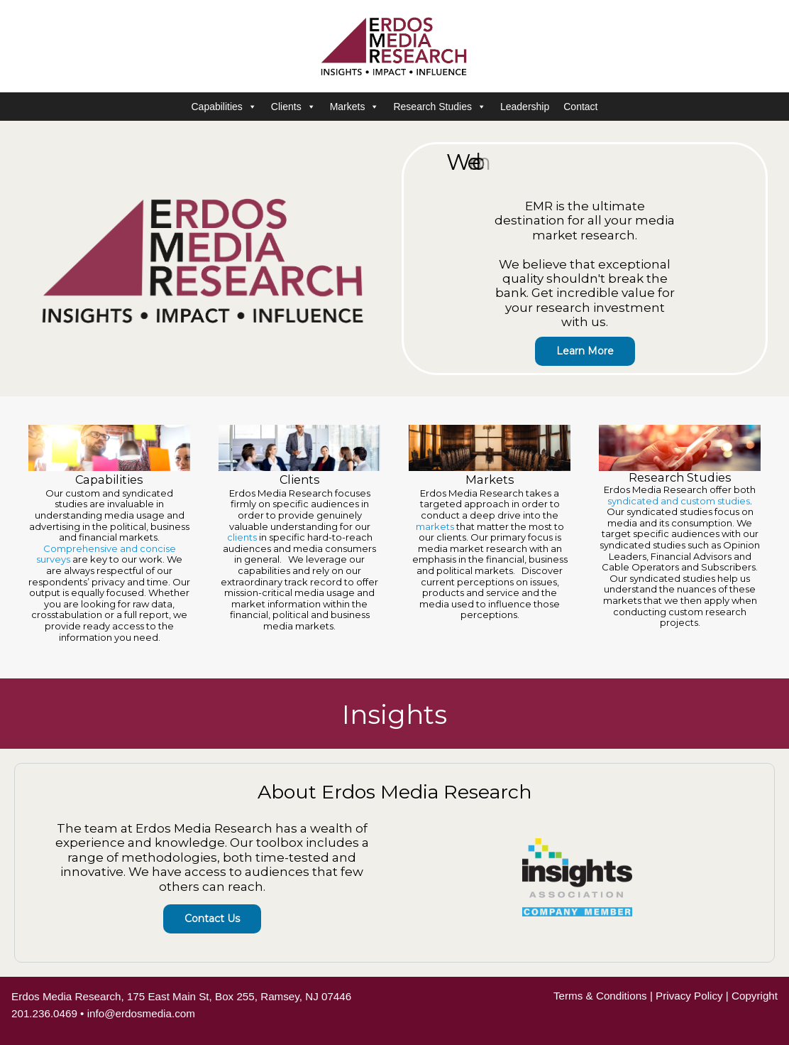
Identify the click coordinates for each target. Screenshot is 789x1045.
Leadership (524, 106)
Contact (580, 106)
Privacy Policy (689, 996)
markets (435, 526)
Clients (293, 106)
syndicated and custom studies (678, 501)
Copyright (755, 996)
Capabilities (223, 106)
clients (242, 537)
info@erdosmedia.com (141, 1013)
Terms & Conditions (600, 996)
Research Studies (439, 106)
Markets (355, 106)
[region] (394, 549)
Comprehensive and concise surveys (106, 554)
